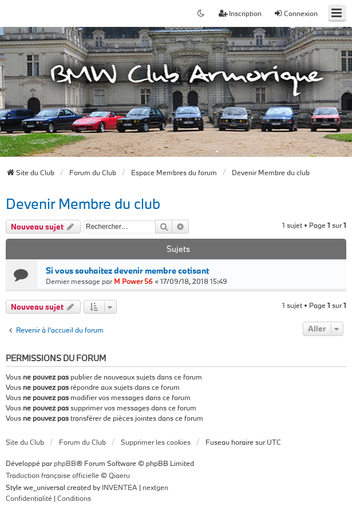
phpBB (65, 463)
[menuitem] (29, 498)
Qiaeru (119, 475)
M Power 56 (133, 281)
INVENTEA (119, 487)
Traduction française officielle (52, 475)
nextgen (155, 487)
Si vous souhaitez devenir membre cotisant (127, 270)
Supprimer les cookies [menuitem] (156, 441)
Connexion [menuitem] (296, 13)
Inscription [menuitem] (240, 13)
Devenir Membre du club (83, 203)
